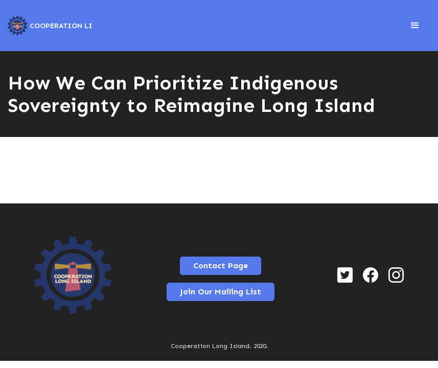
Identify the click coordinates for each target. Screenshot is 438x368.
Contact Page (220, 265)
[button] (415, 25)
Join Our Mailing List (220, 291)
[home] (50, 25)
